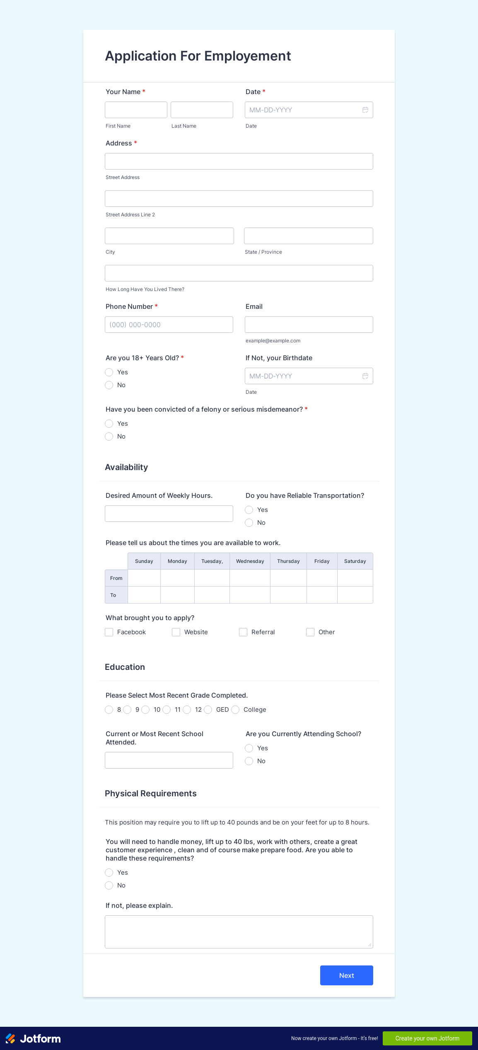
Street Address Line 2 (130, 214)
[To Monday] (177, 595)
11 (178, 709)
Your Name (125, 91)
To (113, 595)
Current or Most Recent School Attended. (154, 738)
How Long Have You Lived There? (145, 289)
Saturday (355, 561)
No (121, 385)
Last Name (183, 126)
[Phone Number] (169, 324)
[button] (365, 110)
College (255, 709)
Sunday (144, 561)
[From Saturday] (355, 578)
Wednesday (250, 561)
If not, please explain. (139, 905)
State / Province (263, 252)
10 (157, 709)
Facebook (131, 632)
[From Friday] (322, 578)
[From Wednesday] (250, 578)
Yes (122, 372)
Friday (322, 561)
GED (222, 709)
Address (121, 143)
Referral (263, 632)
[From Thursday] (288, 578)
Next (346, 975)
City (110, 252)
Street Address (123, 177)
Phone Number (132, 306)
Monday (177, 561)
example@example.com (273, 340)
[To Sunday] (144, 595)
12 (198, 709)
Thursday (288, 561)
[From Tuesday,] (212, 578)
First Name (118, 126)
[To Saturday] (355, 595)
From (116, 578)
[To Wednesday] (250, 595)
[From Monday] (177, 578)
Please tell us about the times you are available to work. (193, 542)
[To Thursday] (288, 595)
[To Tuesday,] (212, 595)
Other (327, 632)
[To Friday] (322, 595)
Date (251, 126)
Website (196, 632)
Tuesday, (212, 561)
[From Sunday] (144, 578)
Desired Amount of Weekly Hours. (159, 495)
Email (254, 306)
